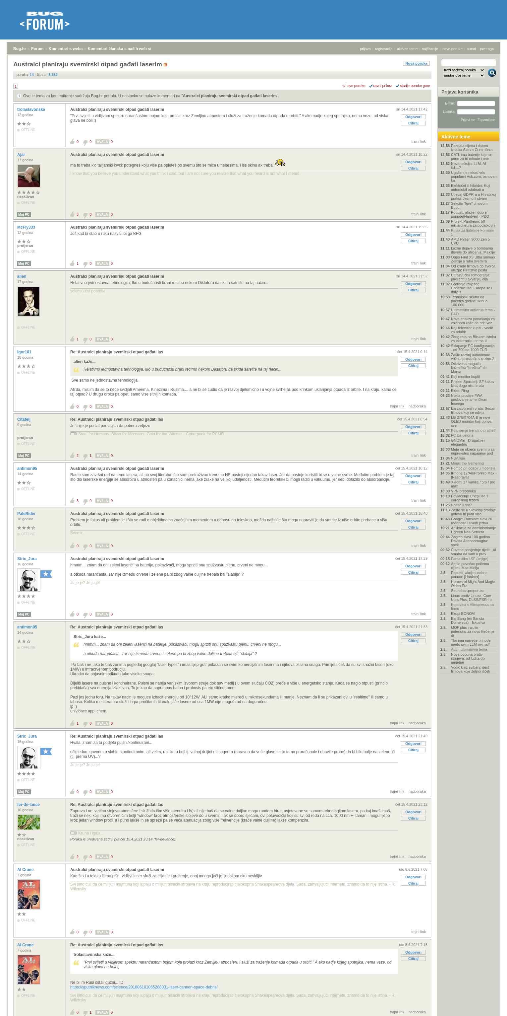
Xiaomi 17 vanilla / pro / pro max (473, 484)
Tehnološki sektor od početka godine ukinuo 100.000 (469, 301)
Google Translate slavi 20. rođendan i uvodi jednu (472, 521)
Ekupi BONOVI (463, 614)
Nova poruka (416, 63)
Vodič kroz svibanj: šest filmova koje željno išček (470, 669)
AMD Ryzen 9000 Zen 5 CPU (470, 241)
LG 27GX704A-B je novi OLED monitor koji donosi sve (471, 421)
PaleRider (27, 513)
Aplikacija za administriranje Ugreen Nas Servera (473, 530)
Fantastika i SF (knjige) (469, 559)
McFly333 (26, 227)
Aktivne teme (455, 136)
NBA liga (458, 458)
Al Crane (26, 869)
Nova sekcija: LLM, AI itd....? (468, 166)
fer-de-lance (29, 804)
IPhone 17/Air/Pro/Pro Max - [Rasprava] (474, 475)
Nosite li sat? (461, 505)
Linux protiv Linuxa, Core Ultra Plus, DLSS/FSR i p (471, 598)
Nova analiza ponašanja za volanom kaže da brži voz (473, 321)
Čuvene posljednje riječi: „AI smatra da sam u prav (473, 552)
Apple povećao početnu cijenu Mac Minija (470, 566)
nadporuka (417, 406)
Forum (37, 48)
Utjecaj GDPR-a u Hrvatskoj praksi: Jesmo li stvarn (473, 196)
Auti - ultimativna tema (469, 649)
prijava (365, 49)
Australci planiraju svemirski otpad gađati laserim (230, 96)
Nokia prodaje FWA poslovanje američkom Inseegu (469, 399)
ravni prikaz (382, 86)
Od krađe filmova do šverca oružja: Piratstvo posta (473, 268)
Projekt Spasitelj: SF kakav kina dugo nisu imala (472, 384)
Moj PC (23, 214)
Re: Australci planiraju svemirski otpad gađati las (116, 352)
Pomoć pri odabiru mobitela (473, 468)
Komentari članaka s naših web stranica (125, 48)
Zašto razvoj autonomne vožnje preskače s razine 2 (472, 357)
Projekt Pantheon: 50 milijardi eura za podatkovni (473, 223)
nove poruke (452, 49)
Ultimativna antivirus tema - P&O (473, 312)
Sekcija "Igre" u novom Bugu (469, 205)
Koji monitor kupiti (465, 377)
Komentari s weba (66, 48)
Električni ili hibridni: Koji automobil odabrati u (470, 187)
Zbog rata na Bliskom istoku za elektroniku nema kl (473, 339)
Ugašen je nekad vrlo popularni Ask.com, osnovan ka (474, 176)
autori (471, 49)
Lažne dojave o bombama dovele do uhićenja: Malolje (473, 250)
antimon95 (27, 468)
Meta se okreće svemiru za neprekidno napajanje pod (472, 451)
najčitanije (430, 49)
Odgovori (413, 117)
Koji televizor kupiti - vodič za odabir (472, 330)
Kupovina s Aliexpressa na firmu (472, 607)
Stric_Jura (27, 558)
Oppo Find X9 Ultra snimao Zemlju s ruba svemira (473, 259)
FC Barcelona (462, 435)
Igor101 (24, 352)
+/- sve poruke (354, 86)
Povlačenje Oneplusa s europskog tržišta (469, 498)
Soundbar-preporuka (467, 591)
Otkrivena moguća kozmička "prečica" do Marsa (468, 368)
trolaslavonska (31, 109)
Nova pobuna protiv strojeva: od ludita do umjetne (468, 658)
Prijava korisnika (459, 92)
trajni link (419, 141)
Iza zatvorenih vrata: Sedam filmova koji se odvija (473, 410)
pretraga (487, 49)
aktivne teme (407, 49)
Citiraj (413, 123)
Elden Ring (460, 391)
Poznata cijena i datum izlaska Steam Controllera (471, 148)
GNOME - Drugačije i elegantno (468, 442)
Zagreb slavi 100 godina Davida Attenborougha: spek (470, 541)
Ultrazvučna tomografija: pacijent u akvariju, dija (470, 277)
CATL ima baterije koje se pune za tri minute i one (471, 157)
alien (22, 276)
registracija (384, 49)
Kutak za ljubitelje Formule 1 (472, 232)
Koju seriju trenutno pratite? (473, 430)
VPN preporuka (463, 491)
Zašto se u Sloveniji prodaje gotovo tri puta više (473, 512)
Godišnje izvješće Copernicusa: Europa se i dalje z (471, 288)
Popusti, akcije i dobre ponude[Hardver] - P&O (470, 214)
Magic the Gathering (467, 463)
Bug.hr (19, 48)
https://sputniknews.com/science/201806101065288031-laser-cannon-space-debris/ (144, 987)
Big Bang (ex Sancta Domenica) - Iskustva (468, 620)
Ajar (21, 154)
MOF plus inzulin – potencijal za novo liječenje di (472, 631)
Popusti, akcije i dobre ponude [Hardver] (469, 575)
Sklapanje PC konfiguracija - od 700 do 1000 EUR (472, 348)
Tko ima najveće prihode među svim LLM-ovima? (471, 642)
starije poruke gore (415, 86)
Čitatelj (24, 419)
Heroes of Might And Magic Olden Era (473, 584)
